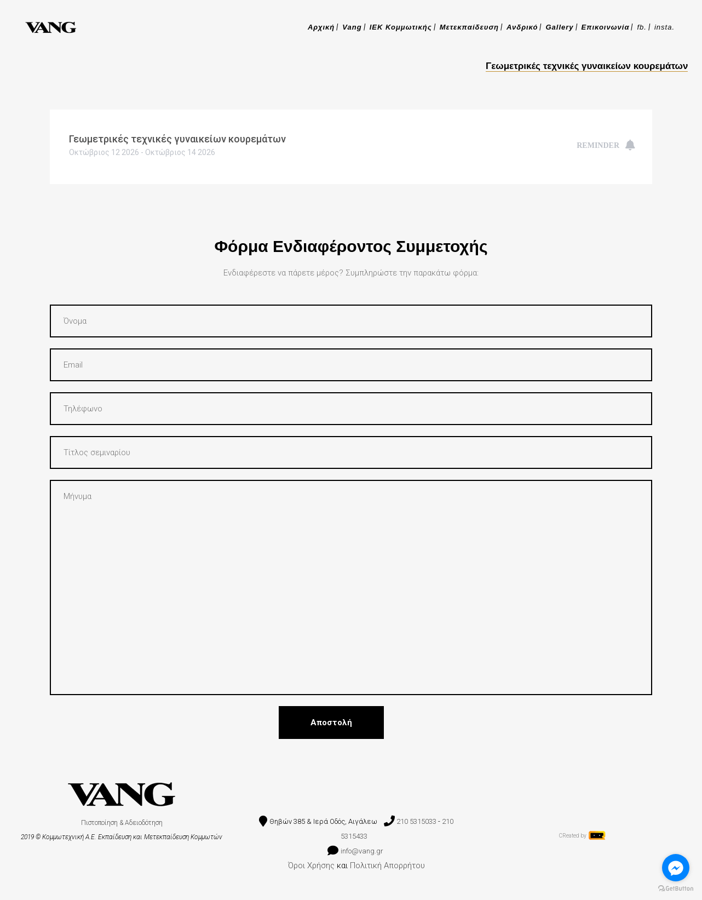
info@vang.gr (363, 851)
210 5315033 (416, 821)
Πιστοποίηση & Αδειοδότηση (122, 823)
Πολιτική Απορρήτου (387, 865)
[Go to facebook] (675, 867)
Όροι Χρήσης (311, 865)
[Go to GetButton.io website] (675, 888)
